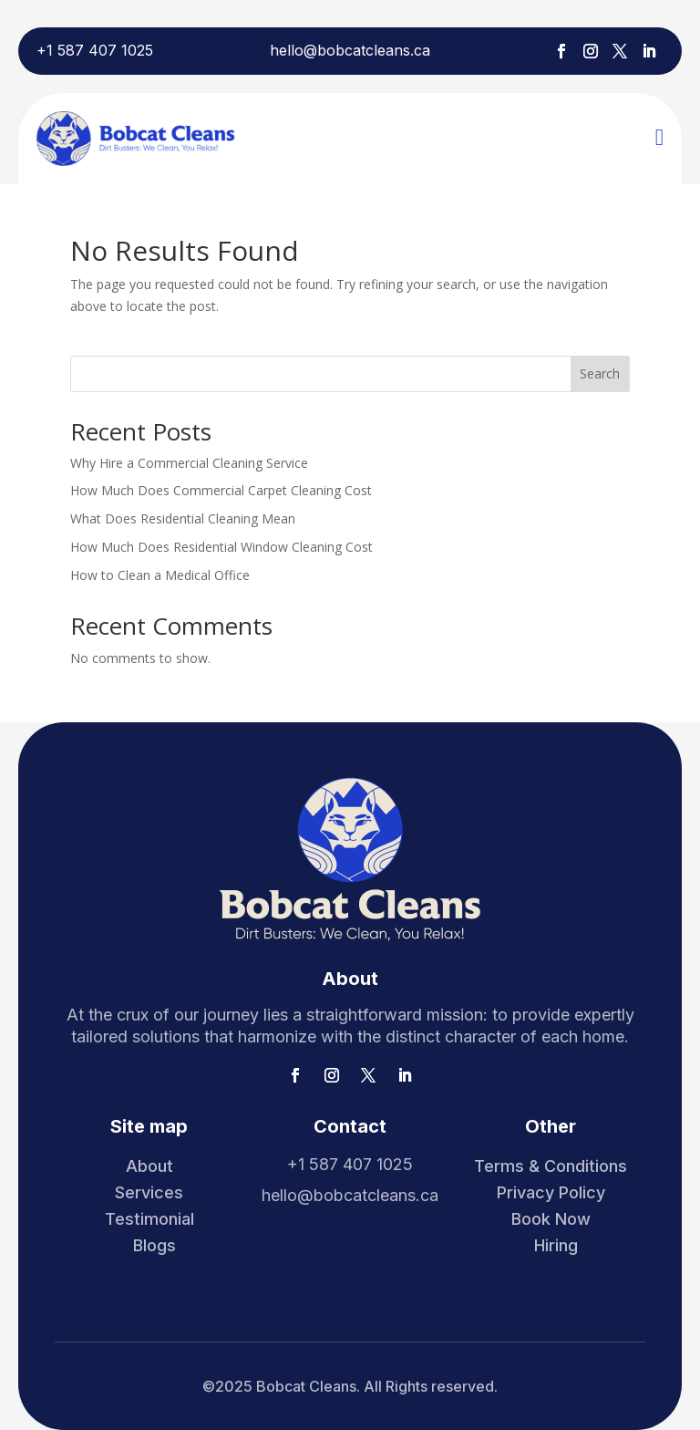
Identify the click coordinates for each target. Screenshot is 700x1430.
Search (600, 373)
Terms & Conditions (550, 1166)
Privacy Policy (551, 1192)
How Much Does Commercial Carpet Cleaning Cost (221, 490)
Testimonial (149, 1218)
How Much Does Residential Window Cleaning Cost (221, 546)
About (149, 1166)
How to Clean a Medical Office (160, 575)
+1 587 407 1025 (94, 50)
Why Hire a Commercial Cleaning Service (189, 462)
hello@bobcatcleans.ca (350, 50)
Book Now (551, 1218)
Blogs (154, 1245)
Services (149, 1192)
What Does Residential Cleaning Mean (182, 518)
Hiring (556, 1245)
